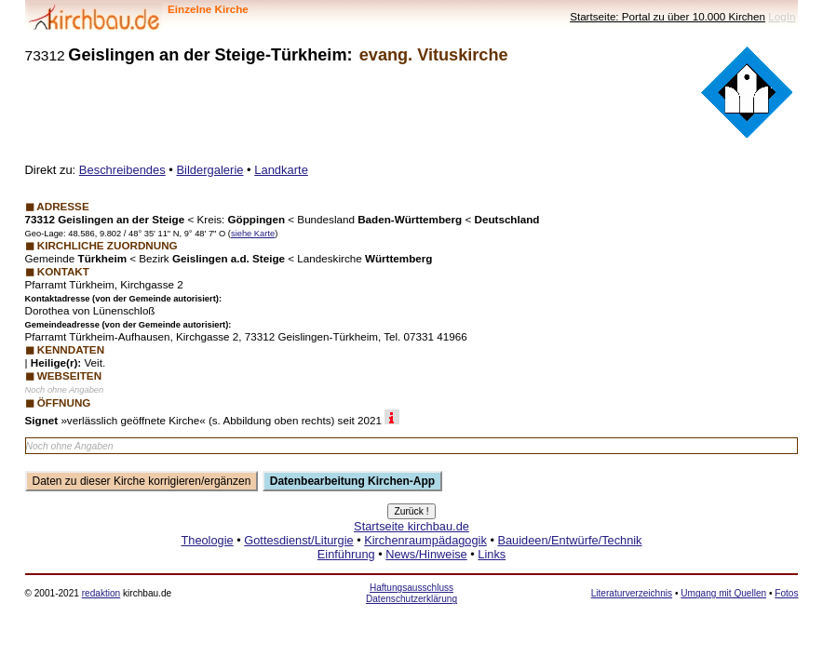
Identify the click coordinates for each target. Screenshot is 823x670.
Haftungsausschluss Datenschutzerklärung (411, 593)
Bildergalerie (209, 170)
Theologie (207, 540)
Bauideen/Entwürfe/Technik (569, 540)
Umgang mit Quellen (723, 593)
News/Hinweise (425, 554)
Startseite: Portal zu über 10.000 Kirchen (667, 16)
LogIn (781, 16)
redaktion (101, 593)
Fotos (786, 593)
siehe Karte (253, 233)
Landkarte (281, 170)
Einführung (346, 554)
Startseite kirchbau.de (411, 526)
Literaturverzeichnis (631, 593)
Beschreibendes (122, 170)
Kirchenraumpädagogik (425, 540)
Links (492, 554)
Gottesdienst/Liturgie (298, 540)
